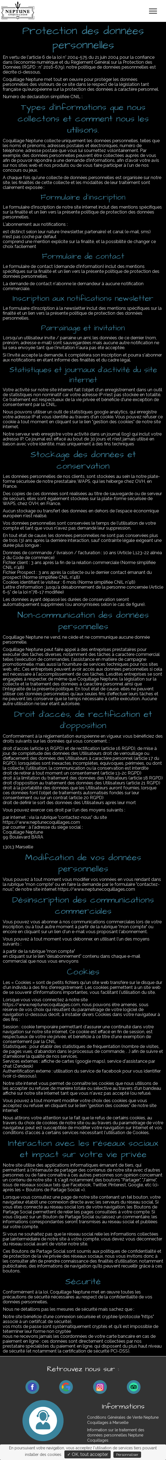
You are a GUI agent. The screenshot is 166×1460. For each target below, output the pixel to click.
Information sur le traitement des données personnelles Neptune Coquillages (115, 1435)
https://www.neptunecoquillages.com (96, 889)
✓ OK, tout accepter (87, 1454)
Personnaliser (127, 1455)
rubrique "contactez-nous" (66, 817)
